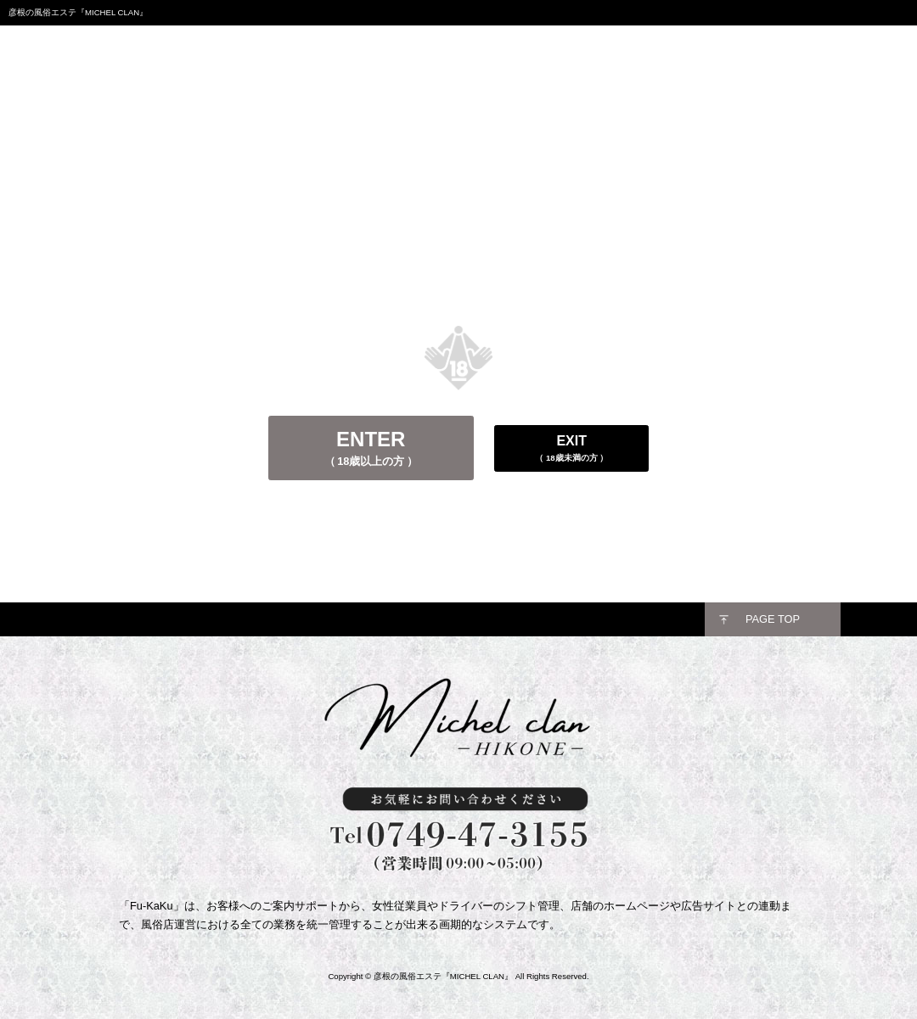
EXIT (571, 448)
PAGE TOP (772, 619)
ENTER (371, 448)
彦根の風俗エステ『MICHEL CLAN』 (443, 976)
